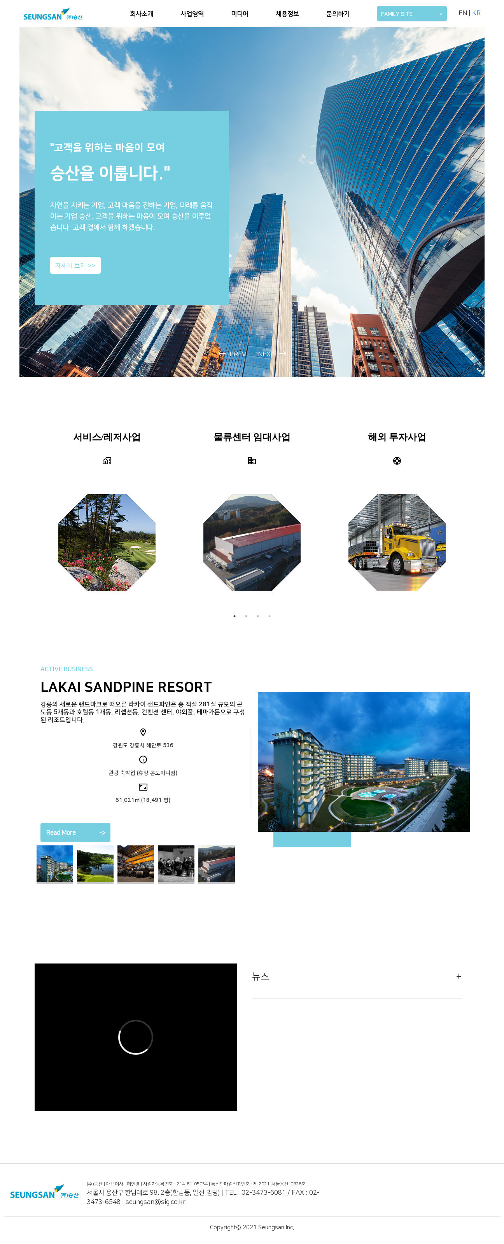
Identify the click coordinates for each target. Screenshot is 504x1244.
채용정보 (287, 14)
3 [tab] (258, 616)
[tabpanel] (107, 517)
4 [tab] (269, 616)
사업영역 (192, 14)
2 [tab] (246, 616)
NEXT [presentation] (272, 354)
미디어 (239, 14)
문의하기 (338, 14)
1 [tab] (234, 616)
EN (462, 13)
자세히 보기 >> (75, 266)
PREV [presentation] (232, 354)
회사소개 (141, 14)
